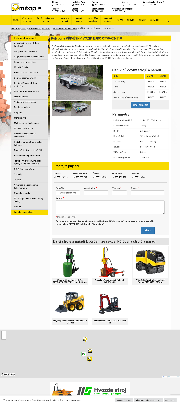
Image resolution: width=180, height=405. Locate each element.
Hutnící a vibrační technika (26, 72)
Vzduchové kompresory (25, 102)
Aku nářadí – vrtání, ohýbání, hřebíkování (26, 44)
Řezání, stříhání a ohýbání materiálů (25, 84)
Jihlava (55, 2)
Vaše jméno (90, 188)
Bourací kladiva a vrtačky (25, 78)
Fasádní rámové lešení (24, 212)
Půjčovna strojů (28, 20)
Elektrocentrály (21, 96)
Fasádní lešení (108, 20)
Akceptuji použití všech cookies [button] (148, 400)
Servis (125, 2)
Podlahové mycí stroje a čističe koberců (28, 143)
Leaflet (165, 376)
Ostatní (17, 206)
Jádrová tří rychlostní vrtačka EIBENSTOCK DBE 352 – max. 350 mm (70, 281)
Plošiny (55, 9)
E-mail (135, 188)
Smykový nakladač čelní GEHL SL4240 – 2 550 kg (70, 322)
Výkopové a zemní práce (123, 9)
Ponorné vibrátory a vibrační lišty (29, 150)
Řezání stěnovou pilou (46, 20)
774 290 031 (80, 11)
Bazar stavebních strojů (153, 2)
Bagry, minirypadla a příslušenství (29, 56)
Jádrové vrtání (64, 20)
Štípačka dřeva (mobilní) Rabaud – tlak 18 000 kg (110, 281)
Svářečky (18, 174)
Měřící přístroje (21, 118)
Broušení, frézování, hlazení (26, 91)
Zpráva (60, 198)
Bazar (120, 20)
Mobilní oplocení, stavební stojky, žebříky (29, 200)
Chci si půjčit (140, 104)
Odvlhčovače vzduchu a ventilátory (25, 135)
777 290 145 (130, 5)
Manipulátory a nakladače (25, 51)
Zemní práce (79, 20)
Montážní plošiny (93, 20)
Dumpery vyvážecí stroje (25, 62)
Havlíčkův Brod (79, 2)
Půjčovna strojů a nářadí (25, 38)
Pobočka (61, 188)
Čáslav (95, 2)
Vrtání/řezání (98, 9)
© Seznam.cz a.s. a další (173, 376)
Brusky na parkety (22, 107)
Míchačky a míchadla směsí (26, 123)
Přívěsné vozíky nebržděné (27, 155)
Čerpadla (18, 112)
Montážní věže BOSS (23, 128)
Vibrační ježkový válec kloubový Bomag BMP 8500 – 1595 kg (150, 281)
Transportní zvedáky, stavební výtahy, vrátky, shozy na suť (27, 162)
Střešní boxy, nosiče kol (24, 169)
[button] (85, 339)
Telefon (116, 188)
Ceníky (142, 20)
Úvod (16, 20)
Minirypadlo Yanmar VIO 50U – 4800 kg (110, 322)
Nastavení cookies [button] (124, 400)
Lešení (75, 9)
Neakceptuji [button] (170, 400)
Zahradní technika (22, 193)
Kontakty (155, 20)
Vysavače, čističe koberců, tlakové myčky (26, 186)
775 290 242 (59, 11)
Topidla (17, 179)
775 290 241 (120, 11)
